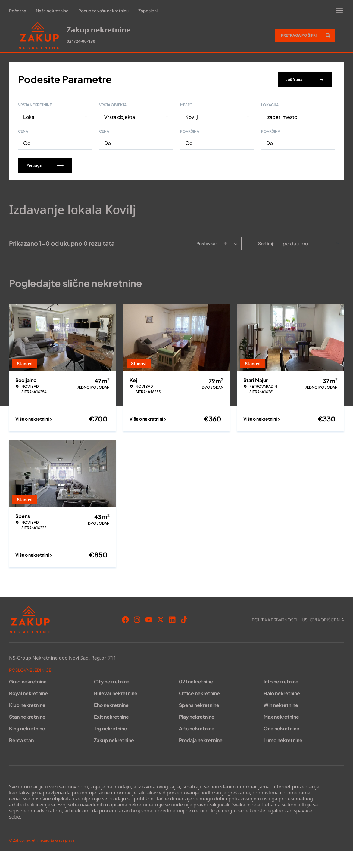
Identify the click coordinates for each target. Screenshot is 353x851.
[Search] (328, 35)
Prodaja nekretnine (201, 739)
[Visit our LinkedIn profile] (172, 618)
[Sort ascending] (225, 242)
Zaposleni (148, 10)
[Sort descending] (235, 242)
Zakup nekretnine (114, 739)
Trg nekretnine (110, 727)
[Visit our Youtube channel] (148, 618)
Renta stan (21, 739)
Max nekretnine (281, 715)
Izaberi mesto (281, 116)
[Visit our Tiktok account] (184, 618)
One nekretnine (281, 727)
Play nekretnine (196, 715)
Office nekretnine (199, 692)
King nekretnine (27, 727)
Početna (17, 10)
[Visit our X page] (160, 618)
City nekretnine (112, 680)
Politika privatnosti (274, 618)
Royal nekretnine (28, 692)
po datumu (295, 242)
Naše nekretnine (52, 10)
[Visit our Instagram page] (137, 618)
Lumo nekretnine (283, 739)
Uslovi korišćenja (323, 618)
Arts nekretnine (196, 727)
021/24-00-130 (81, 41)
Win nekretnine (281, 704)
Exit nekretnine (111, 715)
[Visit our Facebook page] (125, 618)
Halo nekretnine (282, 692)
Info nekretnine (281, 680)
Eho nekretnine (111, 704)
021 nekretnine (196, 680)
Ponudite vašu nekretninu (103, 10)
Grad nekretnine (28, 680)
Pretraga (45, 164)
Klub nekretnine (27, 704)
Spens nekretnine (199, 704)
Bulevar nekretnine (115, 692)
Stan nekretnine (27, 715)
